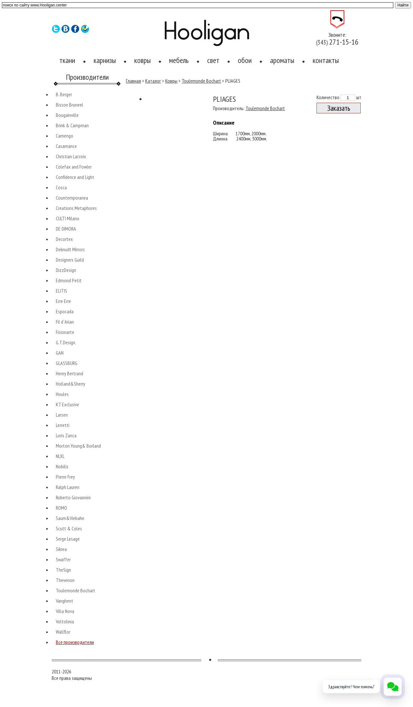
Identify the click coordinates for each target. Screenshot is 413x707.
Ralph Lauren (67, 487)
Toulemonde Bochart (75, 590)
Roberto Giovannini (73, 497)
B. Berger (64, 94)
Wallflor (63, 632)
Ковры (171, 81)
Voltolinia (65, 621)
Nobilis (62, 466)
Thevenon (65, 580)
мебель (179, 60)
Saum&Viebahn (70, 518)
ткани (67, 60)
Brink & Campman (72, 125)
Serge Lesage (68, 538)
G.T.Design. (66, 342)
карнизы (105, 60)
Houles (62, 394)
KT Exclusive (67, 404)
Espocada (65, 311)
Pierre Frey (65, 476)
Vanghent (64, 601)
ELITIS (61, 290)
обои (245, 60)
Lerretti (62, 425)
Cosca (61, 187)
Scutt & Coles (69, 528)
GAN (60, 352)
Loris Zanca (66, 435)
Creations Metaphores (76, 208)
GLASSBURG (66, 363)
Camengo (64, 135)
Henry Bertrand (69, 373)
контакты (326, 60)
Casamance (66, 146)
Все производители (75, 642)
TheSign (63, 570)
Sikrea (61, 549)
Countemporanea (72, 197)
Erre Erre (63, 301)
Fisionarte (65, 332)
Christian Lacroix (71, 156)
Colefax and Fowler (74, 166)
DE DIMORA (66, 228)
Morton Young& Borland (78, 445)
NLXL (60, 456)
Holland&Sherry (70, 383)
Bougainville (67, 115)
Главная (133, 81)
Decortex (64, 239)
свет (213, 60)
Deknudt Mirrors (70, 249)
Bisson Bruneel (69, 104)
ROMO (61, 507)
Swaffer (63, 559)
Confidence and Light (75, 177)
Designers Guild (70, 259)
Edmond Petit (69, 280)
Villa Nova (65, 611)
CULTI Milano (67, 218)
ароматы (282, 60)
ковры (142, 60)
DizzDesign (66, 270)
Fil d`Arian (65, 321)
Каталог (153, 81)
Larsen (62, 414)
